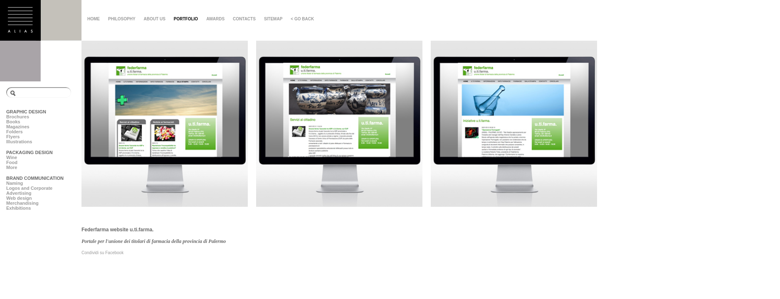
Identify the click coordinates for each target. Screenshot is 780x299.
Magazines (18, 126)
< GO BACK (302, 19)
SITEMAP (273, 19)
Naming (14, 183)
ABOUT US (154, 19)
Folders (14, 131)
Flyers (13, 136)
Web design (19, 198)
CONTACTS (244, 19)
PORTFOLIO (186, 19)
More (11, 167)
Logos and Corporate (29, 188)
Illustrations (19, 141)
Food (11, 162)
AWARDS (215, 19)
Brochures (17, 116)
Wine (11, 157)
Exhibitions (18, 208)
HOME (93, 19)
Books (13, 121)
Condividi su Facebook (102, 252)
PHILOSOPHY (122, 19)
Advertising (19, 193)
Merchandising (22, 203)
